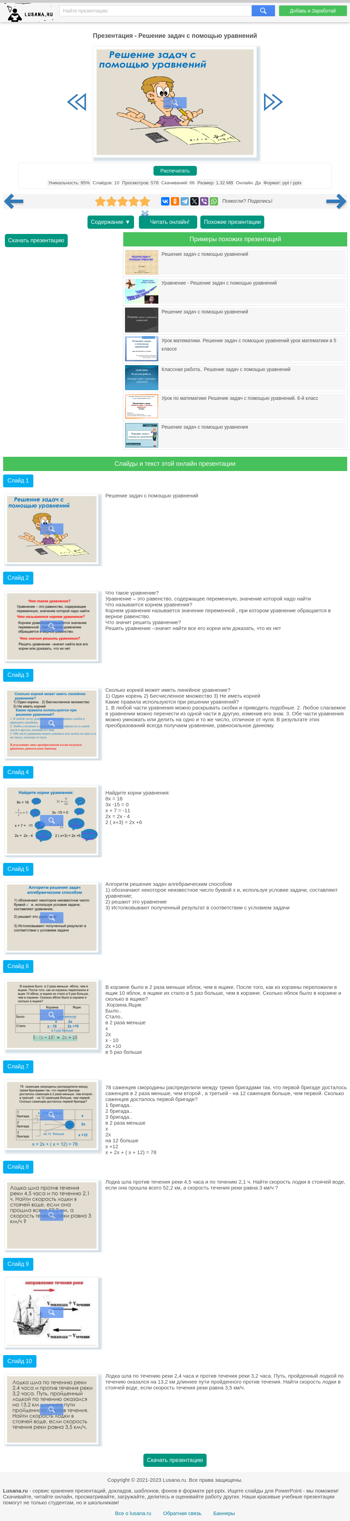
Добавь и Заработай (313, 11)
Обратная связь (182, 1513)
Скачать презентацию (36, 240)
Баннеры (224, 1513)
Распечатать (175, 171)
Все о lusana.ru (133, 1513)
